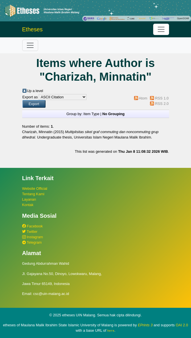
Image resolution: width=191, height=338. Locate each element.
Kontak (28, 205)
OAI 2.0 (182, 325)
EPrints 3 (145, 325)
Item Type (91, 114)
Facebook (32, 226)
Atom (143, 98)
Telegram (32, 242)
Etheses (32, 29)
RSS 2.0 (162, 103)
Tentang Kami (33, 194)
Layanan (29, 199)
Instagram (32, 237)
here (110, 331)
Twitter (30, 231)
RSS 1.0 (162, 98)
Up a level (35, 91)
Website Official (34, 188)
